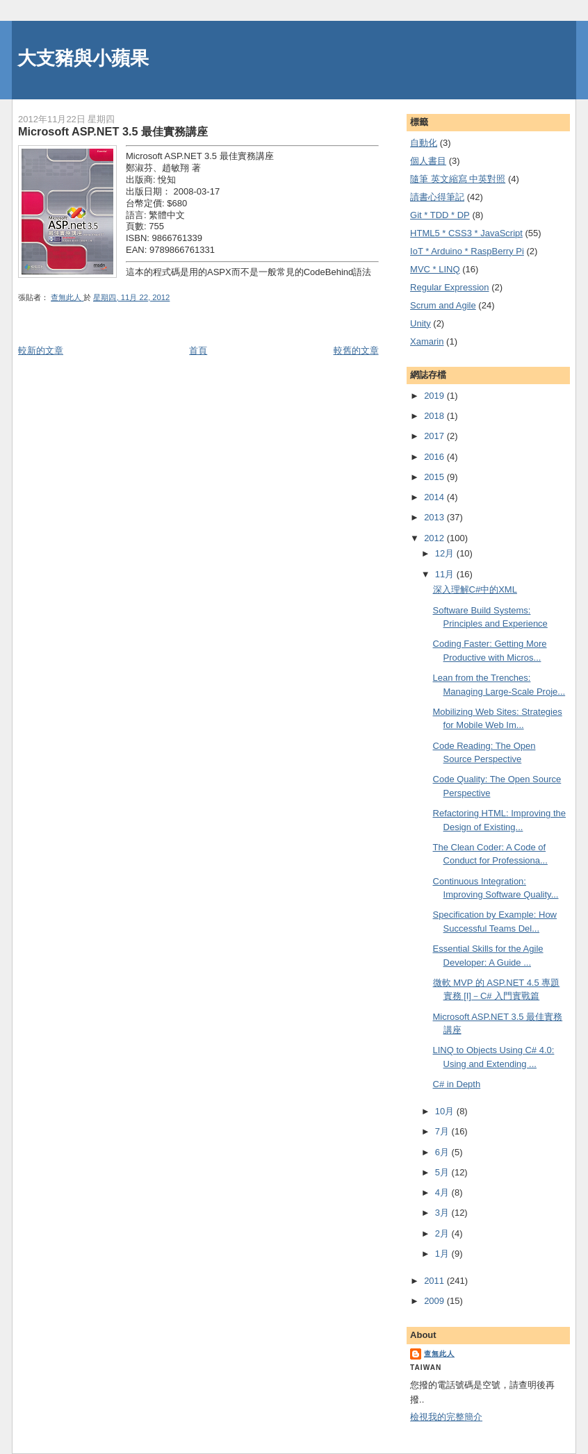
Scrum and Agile (443, 305)
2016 (435, 457)
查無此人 (439, 1353)
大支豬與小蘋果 (83, 58)
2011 (435, 1280)
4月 (443, 1192)
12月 (446, 553)
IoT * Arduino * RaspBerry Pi (467, 251)
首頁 (198, 350)
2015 (435, 477)
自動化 (423, 143)
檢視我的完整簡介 (446, 1417)
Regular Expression (449, 287)
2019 (435, 395)
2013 (435, 517)
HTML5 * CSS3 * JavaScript (466, 233)
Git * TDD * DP (440, 215)
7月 (443, 1131)
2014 (435, 497)
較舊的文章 (356, 350)
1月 (443, 1253)
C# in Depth (457, 1084)
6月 (443, 1152)
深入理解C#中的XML (475, 589)
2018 (435, 416)
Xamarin (426, 341)
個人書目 (428, 161)
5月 (443, 1172)
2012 (435, 538)
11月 (446, 574)
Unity (420, 323)
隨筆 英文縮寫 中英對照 (457, 179)
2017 (435, 436)
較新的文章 (40, 350)
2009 (435, 1301)
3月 (443, 1212)
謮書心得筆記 (437, 197)
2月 (443, 1233)
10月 (446, 1111)
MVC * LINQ (435, 269)
